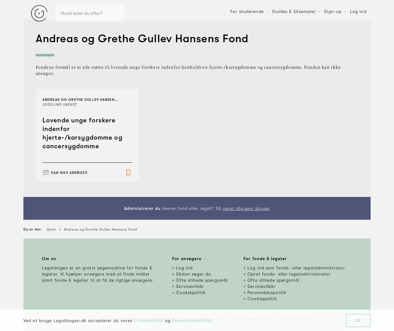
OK (358, 320)
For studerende (247, 11)
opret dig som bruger (246, 208)
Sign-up (333, 11)
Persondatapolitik (191, 320)
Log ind (358, 11)
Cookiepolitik (149, 320)
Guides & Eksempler (294, 11)
